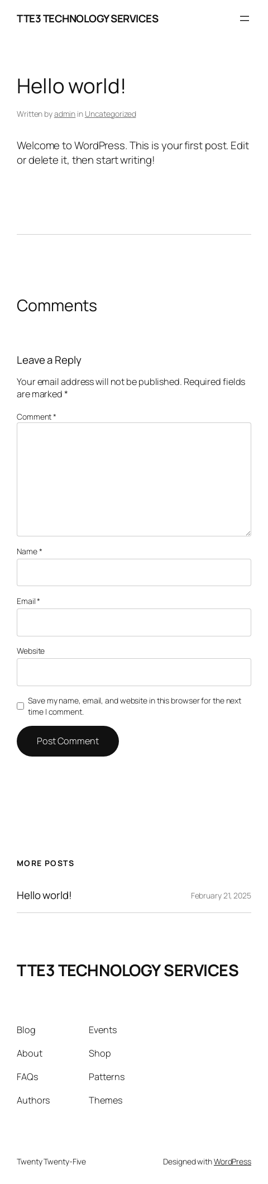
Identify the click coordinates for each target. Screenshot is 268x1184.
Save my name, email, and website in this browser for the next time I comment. (134, 706)
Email (28, 601)
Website (31, 650)
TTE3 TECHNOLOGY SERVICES (87, 18)
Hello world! (44, 895)
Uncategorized (110, 113)
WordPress (232, 1161)
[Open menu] (244, 18)
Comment (36, 416)
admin (65, 113)
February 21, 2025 (221, 895)
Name (29, 551)
